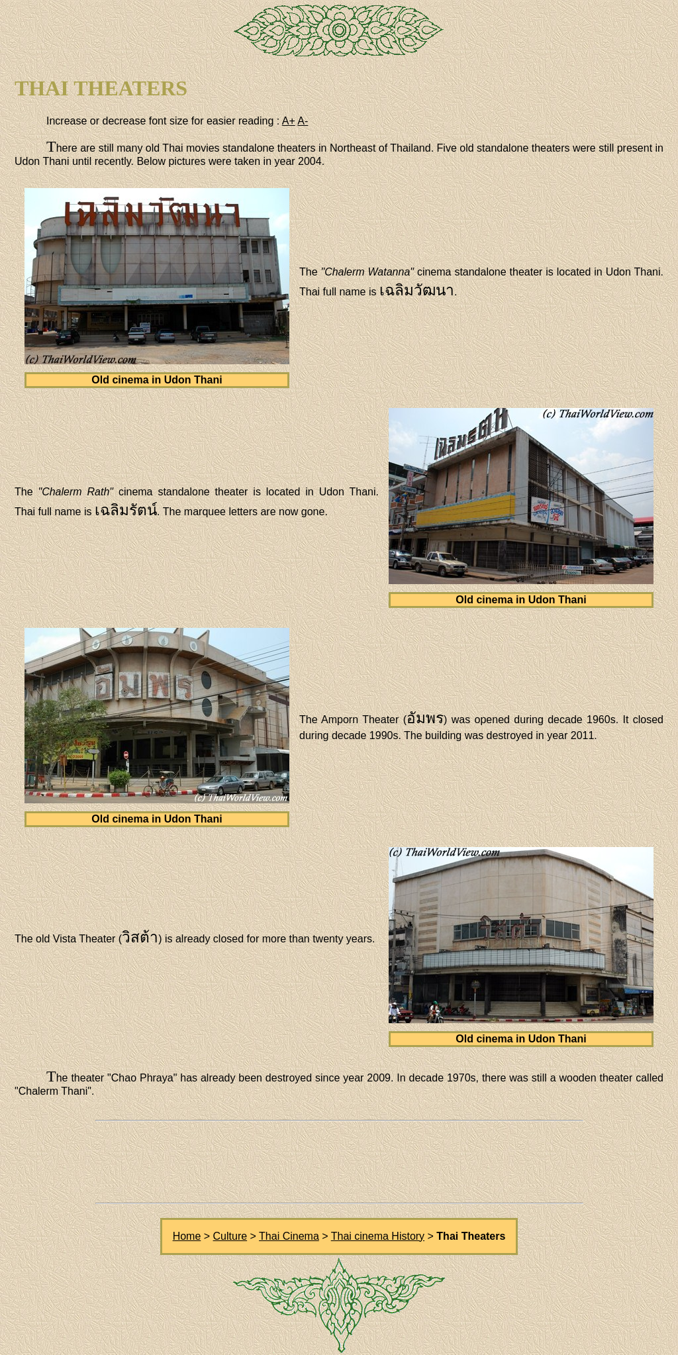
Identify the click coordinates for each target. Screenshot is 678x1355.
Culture (230, 1236)
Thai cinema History (377, 1236)
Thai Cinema (289, 1236)
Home (187, 1236)
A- (302, 120)
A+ (288, 120)
